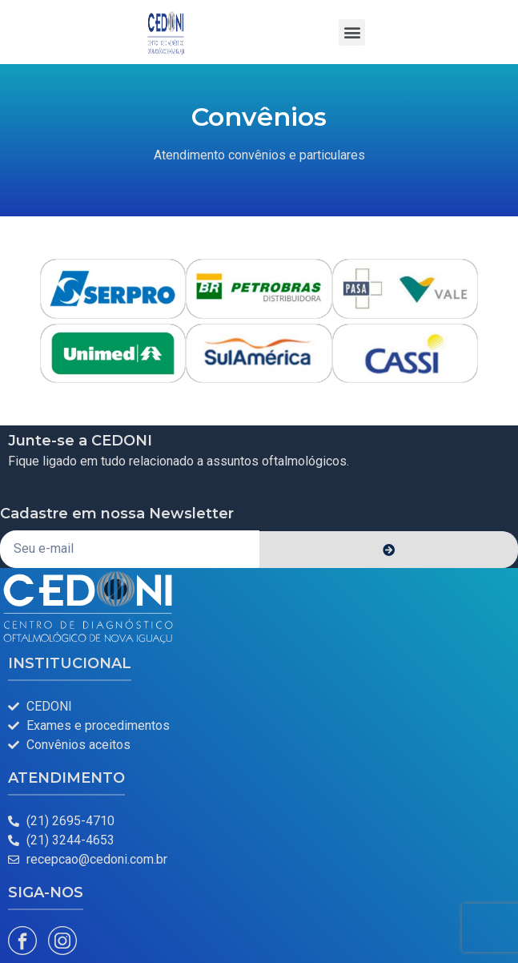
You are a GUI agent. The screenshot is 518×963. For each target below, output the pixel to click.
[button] (352, 32)
